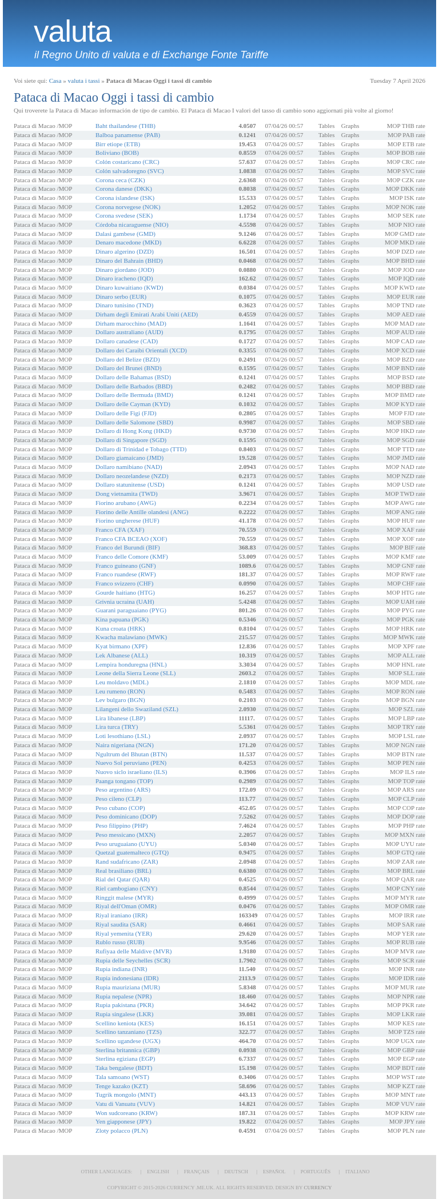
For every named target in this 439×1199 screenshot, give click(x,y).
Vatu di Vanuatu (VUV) (125, 1103)
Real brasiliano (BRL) (123, 870)
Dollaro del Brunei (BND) (128, 367)
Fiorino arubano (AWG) (125, 502)
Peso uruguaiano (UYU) (126, 843)
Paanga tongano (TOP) (124, 780)
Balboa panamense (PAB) (127, 134)
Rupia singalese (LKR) (124, 1013)
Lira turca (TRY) (116, 726)
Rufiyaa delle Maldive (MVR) (133, 951)
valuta (72, 31)
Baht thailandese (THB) (125, 125)
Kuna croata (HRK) (120, 628)
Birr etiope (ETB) (117, 144)
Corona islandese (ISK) (124, 197)
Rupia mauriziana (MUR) (127, 987)
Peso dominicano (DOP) (126, 816)
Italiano (357, 1171)
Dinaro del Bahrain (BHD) (129, 260)
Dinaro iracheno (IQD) (124, 278)
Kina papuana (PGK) (122, 619)
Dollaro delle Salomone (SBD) (134, 422)
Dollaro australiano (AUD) (129, 331)
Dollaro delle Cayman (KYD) (132, 403)
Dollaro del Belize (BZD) (127, 359)
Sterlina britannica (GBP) (127, 1049)
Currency (318, 1187)
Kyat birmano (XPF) (121, 646)
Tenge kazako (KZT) (121, 1085)
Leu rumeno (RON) (120, 691)
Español (274, 1171)
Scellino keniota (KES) (124, 1023)
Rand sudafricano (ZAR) (126, 861)
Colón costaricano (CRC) (127, 161)
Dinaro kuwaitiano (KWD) (129, 287)
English (158, 1171)
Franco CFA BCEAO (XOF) (131, 538)
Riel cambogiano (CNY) (126, 888)
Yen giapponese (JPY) (123, 1121)
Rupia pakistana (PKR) (124, 1004)
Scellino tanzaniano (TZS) (128, 1031)
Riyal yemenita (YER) (123, 933)
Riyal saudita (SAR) (120, 924)
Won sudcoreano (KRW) (126, 1112)
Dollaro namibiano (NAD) (128, 466)
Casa (55, 80)
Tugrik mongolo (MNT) (125, 1094)
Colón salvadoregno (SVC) (129, 170)
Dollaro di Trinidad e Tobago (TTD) (140, 449)
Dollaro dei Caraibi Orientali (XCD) (141, 350)
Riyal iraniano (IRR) (121, 915)
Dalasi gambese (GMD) (125, 233)
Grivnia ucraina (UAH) (124, 601)
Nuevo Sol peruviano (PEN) (130, 762)
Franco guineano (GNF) (125, 565)
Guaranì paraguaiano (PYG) (130, 610)
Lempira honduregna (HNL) (131, 664)
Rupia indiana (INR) (121, 968)
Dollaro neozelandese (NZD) (132, 475)
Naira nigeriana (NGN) (124, 744)
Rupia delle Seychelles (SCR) (132, 960)
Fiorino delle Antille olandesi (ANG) (142, 511)
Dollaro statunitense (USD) (129, 484)
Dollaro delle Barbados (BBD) (134, 386)
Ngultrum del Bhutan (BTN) (131, 754)
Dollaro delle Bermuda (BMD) (134, 394)
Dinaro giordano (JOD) (124, 269)
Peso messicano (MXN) (125, 834)
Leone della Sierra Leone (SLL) (135, 672)
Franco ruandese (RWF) (125, 574)
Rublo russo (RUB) (120, 942)
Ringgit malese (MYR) (124, 897)
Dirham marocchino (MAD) (130, 323)
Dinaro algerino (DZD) (124, 251)
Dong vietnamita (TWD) (126, 493)
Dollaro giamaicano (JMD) (129, 457)
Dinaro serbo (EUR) (120, 296)
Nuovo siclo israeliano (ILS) (131, 771)
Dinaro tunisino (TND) (124, 305)
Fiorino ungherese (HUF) (127, 520)
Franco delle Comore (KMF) (131, 556)
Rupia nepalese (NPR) (123, 996)
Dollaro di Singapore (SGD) (130, 439)
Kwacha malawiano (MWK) (131, 636)
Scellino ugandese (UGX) (128, 1040)
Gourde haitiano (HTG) (125, 592)
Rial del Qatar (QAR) (122, 879)
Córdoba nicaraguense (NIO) (132, 224)
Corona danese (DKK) (123, 188)
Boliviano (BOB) (117, 152)
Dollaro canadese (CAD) (126, 341)
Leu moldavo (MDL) (122, 682)
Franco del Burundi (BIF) (127, 547)
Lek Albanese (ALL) (121, 655)
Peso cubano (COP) (120, 807)
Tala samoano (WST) (122, 1076)
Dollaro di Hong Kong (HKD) (133, 430)
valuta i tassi (84, 80)
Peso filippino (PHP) (121, 825)
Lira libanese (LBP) (120, 718)
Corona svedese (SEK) (124, 215)
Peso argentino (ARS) (122, 789)
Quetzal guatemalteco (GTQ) (132, 852)
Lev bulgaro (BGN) (120, 699)
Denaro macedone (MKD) (128, 242)
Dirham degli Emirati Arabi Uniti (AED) (146, 314)
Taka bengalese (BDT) (123, 1067)
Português (315, 1171)
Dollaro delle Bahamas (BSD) (133, 377)
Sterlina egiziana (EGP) (125, 1058)
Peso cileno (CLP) (118, 798)
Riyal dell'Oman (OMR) (126, 906)
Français (197, 1171)
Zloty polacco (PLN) (121, 1130)
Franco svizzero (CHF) (124, 583)
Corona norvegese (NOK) (128, 206)
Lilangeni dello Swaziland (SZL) (136, 708)
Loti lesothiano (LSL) (122, 735)
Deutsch (236, 1171)
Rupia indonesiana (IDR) (127, 978)
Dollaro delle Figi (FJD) (126, 413)
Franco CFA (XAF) (119, 529)
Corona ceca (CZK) (120, 180)
